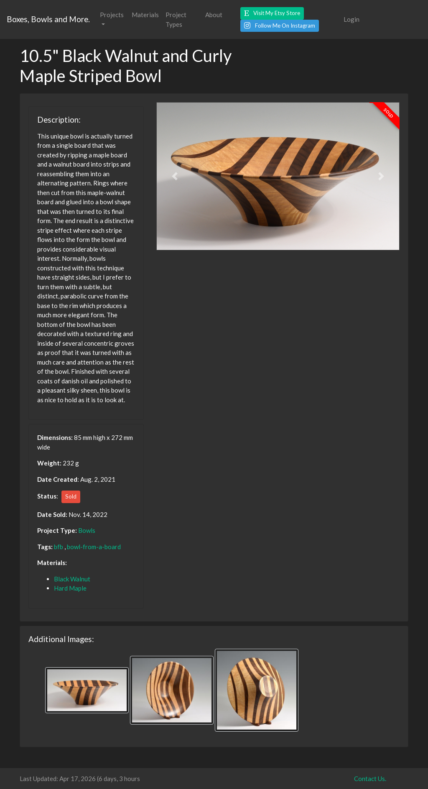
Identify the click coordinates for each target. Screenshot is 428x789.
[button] (272, 13)
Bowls (86, 530)
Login (351, 19)
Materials (145, 14)
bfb (58, 546)
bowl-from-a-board (94, 546)
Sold (70, 496)
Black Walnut (72, 579)
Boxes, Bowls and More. (48, 19)
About (213, 14)
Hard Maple (70, 588)
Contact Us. (370, 778)
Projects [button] (112, 14)
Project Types (176, 19)
